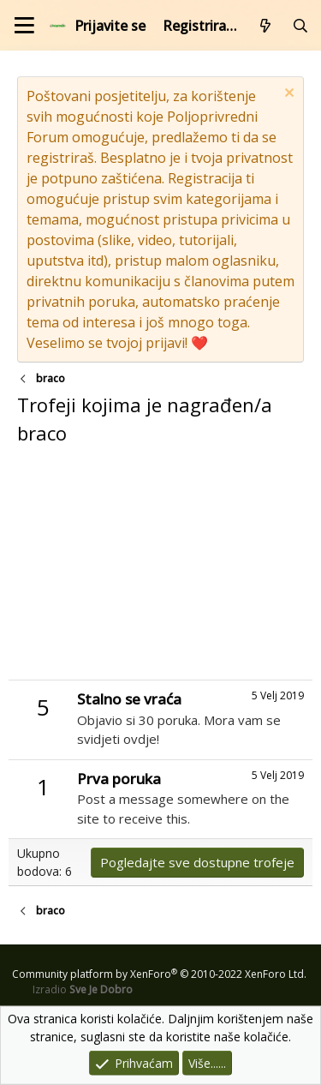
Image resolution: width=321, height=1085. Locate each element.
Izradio (83, 989)
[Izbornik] (24, 25)
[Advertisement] (160, 568)
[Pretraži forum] (300, 26)
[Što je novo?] (265, 26)
